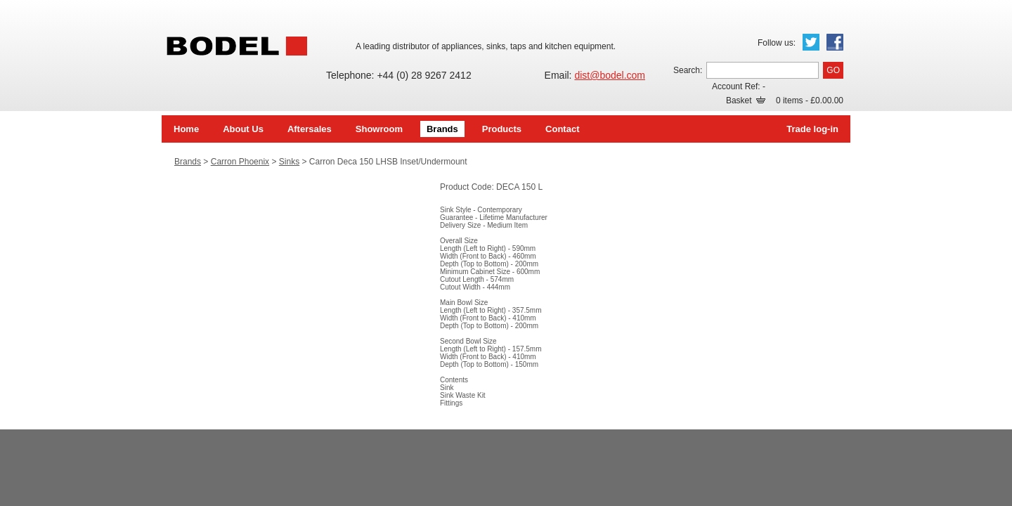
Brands (442, 129)
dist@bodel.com (609, 75)
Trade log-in (812, 129)
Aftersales (309, 129)
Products (501, 129)
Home (186, 129)
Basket (745, 100)
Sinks (289, 162)
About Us (243, 129)
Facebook (834, 42)
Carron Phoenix (240, 162)
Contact (562, 129)
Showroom (379, 129)
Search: (687, 70)
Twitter (811, 42)
